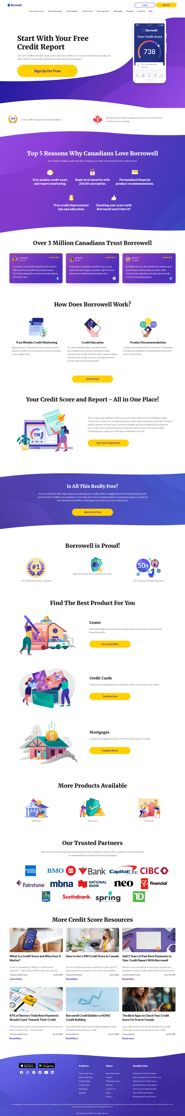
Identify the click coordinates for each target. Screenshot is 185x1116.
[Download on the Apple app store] (27, 1064)
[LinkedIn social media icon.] (52, 1072)
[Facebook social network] (21, 1072)
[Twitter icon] (40, 1072)
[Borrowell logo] (14, 5)
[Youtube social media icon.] (46, 1072)
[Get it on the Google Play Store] (46, 1064)
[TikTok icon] (34, 1072)
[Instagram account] (28, 1072)
